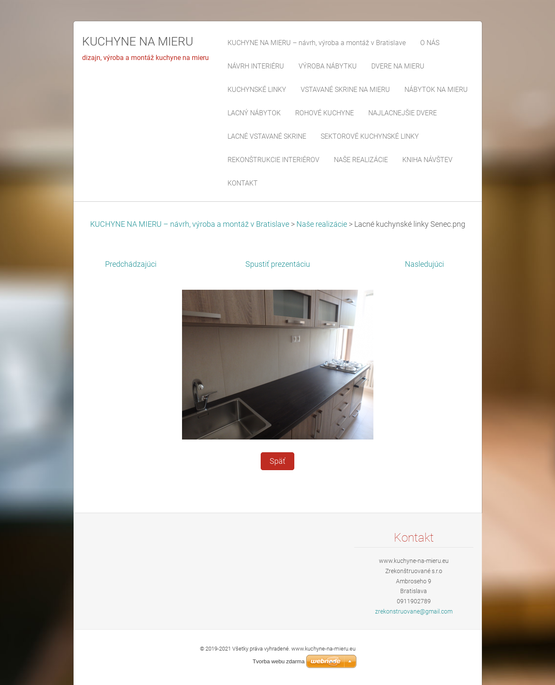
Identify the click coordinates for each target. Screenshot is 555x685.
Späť (277, 461)
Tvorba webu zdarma (279, 661)
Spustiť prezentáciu (277, 264)
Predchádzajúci (131, 264)
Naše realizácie (321, 224)
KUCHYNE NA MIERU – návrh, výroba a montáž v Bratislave (189, 224)
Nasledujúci (424, 264)
